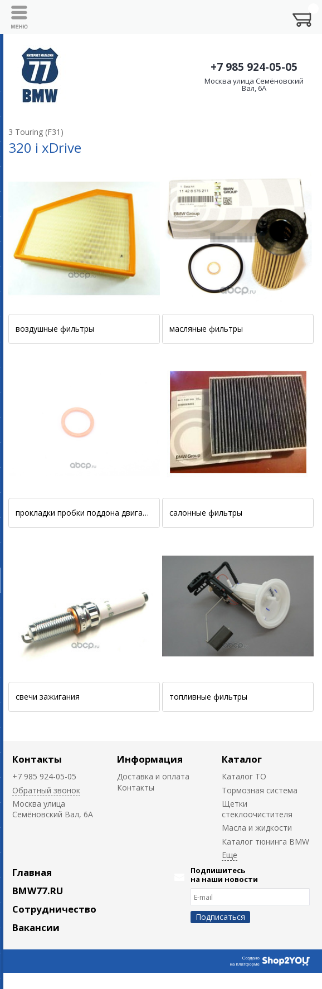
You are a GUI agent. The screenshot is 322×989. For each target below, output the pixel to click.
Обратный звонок (46, 790)
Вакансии (36, 927)
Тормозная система (259, 790)
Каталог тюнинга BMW (265, 841)
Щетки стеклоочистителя (257, 809)
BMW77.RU (37, 890)
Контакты (37, 759)
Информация (150, 759)
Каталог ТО (244, 776)
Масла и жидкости (257, 827)
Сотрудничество (54, 909)
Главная (32, 872)
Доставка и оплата (153, 776)
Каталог (242, 759)
